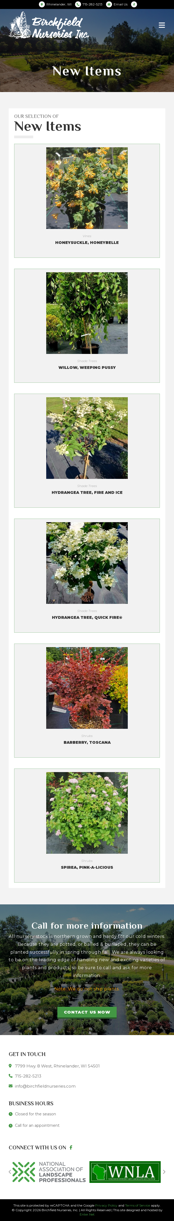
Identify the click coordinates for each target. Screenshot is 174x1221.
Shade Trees (87, 361)
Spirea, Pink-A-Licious (87, 867)
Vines (87, 236)
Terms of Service (137, 1205)
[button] (87, 1013)
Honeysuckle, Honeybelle (87, 242)
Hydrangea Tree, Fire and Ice (87, 492)
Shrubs (87, 736)
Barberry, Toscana (87, 742)
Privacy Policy (106, 1205)
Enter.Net (87, 1214)
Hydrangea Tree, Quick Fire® (87, 617)
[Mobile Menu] (162, 25)
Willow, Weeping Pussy (87, 367)
